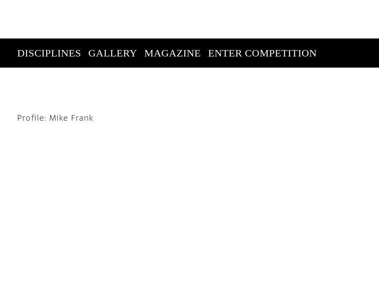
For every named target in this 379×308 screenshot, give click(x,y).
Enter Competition (262, 14)
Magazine (173, 14)
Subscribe (304, 43)
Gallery (113, 14)
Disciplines (49, 14)
